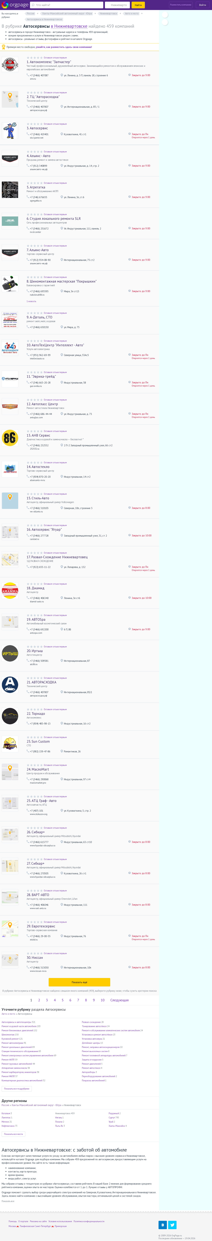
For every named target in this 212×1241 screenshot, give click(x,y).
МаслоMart (38, 769)
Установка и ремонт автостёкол (97, 1034)
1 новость (31, 301)
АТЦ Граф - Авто (41, 800)
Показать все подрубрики (16, 1088)
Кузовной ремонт (10, 1038)
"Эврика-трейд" (41, 376)
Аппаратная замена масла (14, 1068)
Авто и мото (8, 1013)
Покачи (58, 1121)
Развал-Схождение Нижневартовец (57, 557)
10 (102, 1000)
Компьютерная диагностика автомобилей (22, 1080)
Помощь (13, 1221)
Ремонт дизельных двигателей (17, 1047)
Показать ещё (79, 982)
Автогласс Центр (42, 404)
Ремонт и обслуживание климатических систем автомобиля (111, 1030)
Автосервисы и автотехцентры (16, 1022)
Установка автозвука (92, 1038)
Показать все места (13, 1134)
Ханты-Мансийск (117, 1126)
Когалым (6, 1113)
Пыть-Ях (59, 1126)
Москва (12, 1226)
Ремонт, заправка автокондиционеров (101, 1047)
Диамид (35, 588)
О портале (23, 1221)
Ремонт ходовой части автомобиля (19, 1026)
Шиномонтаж (8, 1034)
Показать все (8, 1201)
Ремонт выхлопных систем (95, 1051)
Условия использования (60, 1221)
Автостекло (38, 466)
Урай (111, 1121)
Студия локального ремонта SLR (54, 218)
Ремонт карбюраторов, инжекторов (19, 1072)
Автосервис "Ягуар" (44, 529)
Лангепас (6, 1117)
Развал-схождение (91, 1022)
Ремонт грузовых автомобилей (17, 1063)
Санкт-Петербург (43, 1226)
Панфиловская (27, 1226)
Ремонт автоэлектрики (12, 1043)
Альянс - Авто (38, 156)
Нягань (58, 1117)
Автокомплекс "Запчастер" (49, 62)
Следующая (119, 1000)
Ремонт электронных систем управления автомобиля (27, 1055)
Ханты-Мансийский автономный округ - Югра (36, 1105)
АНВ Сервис (38, 435)
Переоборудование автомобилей (98, 1076)
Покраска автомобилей (93, 1080)
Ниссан (35, 957)
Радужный (114, 1113)
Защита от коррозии (92, 1059)
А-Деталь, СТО (39, 317)
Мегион (5, 1121)
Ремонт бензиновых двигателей (17, 1030)
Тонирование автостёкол (94, 1026)
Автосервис (37, 128)
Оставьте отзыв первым (55, 57)
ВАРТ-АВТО (38, 895)
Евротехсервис (41, 926)
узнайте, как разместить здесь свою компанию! (64, 47)
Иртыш (35, 651)
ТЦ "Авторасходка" (43, 96)
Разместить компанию (180, 4)
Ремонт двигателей (91, 1063)
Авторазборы (88, 1072)
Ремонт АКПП (8, 1059)
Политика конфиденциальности (89, 1221)
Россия (5, 1105)
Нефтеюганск (8, 1126)
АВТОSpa (36, 619)
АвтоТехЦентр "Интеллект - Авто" (55, 345)
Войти (202, 5)
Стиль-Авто (38, 498)
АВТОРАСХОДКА (41, 682)
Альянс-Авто (38, 250)
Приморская (61, 1226)
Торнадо (36, 713)
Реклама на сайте (38, 1221)
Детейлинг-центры (91, 1043)
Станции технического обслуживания (20, 1051)
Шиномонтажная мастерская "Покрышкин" (62, 281)
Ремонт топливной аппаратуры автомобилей (104, 1055)
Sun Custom (38, 741)
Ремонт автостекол (91, 1068)
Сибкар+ (36, 832)
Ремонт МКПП (8, 1076)
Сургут (112, 1117)
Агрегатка (36, 187)
